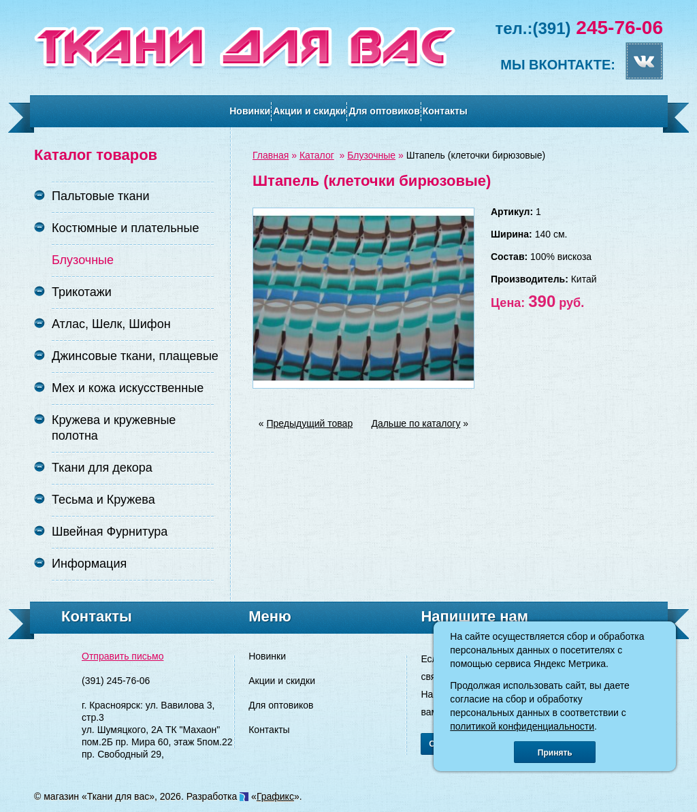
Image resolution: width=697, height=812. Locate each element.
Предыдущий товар (310, 423)
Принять (555, 753)
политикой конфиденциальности (522, 726)
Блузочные (371, 155)
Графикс (275, 796)
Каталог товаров (95, 154)
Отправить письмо (122, 656)
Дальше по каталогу (415, 423)
